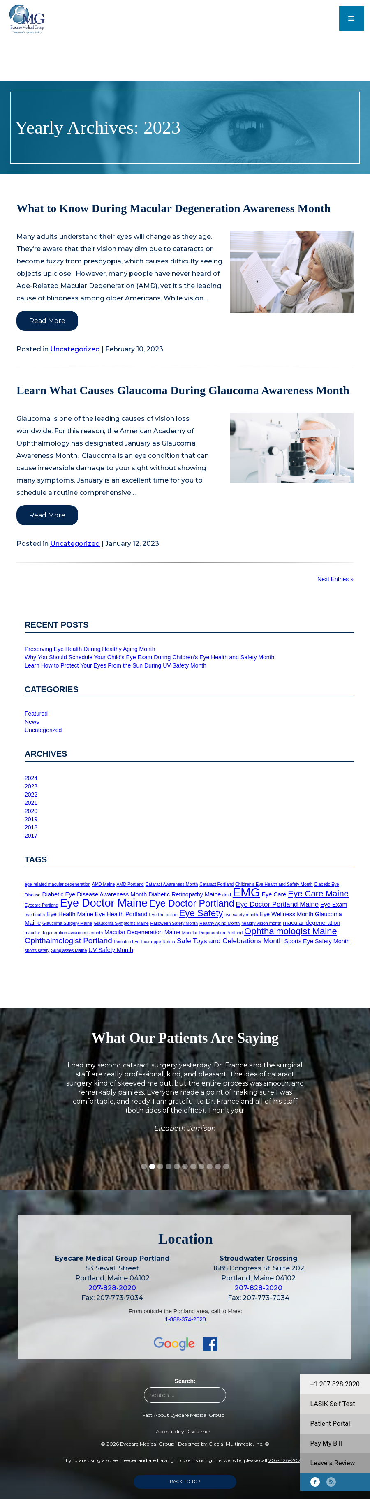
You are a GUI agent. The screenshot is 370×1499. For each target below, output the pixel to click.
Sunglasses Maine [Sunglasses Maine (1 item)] (69, 950)
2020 (31, 811)
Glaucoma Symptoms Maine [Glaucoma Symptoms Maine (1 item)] (121, 923)
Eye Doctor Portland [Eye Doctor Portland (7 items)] (191, 903)
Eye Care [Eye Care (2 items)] (273, 894)
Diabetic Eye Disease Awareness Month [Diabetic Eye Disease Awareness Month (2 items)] (94, 894)
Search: (184, 1381)
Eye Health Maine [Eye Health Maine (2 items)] (69, 914)
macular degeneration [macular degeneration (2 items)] (311, 922)
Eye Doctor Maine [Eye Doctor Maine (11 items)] (104, 903)
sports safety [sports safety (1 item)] (37, 950)
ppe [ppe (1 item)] (157, 941)
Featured (36, 713)
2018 (31, 827)
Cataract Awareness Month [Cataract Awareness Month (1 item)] (172, 884)
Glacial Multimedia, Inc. (236, 1444)
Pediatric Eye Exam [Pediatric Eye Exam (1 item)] (133, 941)
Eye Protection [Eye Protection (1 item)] (163, 914)
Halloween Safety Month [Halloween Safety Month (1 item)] (174, 923)
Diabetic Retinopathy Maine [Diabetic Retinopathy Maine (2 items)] (184, 894)
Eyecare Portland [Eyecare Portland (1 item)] (41, 905)
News (32, 721)
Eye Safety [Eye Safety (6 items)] (201, 913)
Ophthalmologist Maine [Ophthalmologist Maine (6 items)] (290, 931)
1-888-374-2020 (185, 1319)
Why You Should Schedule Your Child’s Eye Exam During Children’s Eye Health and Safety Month (149, 657)
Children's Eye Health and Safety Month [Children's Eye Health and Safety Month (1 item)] (274, 884)
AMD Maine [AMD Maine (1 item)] (103, 884)
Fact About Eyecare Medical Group (183, 1415)
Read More (47, 321)
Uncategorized (75, 349)
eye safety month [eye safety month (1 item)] (241, 914)
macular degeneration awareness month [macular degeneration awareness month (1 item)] (64, 932)
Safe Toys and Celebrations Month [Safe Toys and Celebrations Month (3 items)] (230, 941)
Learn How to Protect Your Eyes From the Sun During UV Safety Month (115, 665)
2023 (31, 786)
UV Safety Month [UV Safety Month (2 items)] (110, 950)
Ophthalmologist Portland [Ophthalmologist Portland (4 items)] (68, 940)
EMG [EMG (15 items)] (246, 892)
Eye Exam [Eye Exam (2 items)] (333, 904)
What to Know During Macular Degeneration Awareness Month (173, 208)
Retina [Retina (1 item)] (168, 941)
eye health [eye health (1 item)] (35, 914)
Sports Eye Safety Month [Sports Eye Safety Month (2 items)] (317, 941)
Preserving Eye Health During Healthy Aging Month (90, 649)
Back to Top (185, 1481)
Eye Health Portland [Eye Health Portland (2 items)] (121, 914)
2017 (31, 835)
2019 (31, 819)
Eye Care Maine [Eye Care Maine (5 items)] (318, 893)
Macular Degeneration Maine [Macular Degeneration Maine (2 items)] (142, 932)
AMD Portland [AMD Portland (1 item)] (129, 884)
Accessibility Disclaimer (183, 1431)
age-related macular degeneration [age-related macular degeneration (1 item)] (57, 884)
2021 (31, 802)
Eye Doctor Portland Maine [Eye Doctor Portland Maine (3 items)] (277, 904)
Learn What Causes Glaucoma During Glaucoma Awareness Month (182, 390)
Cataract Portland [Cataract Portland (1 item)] (216, 884)
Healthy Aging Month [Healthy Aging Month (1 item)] (219, 923)
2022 (31, 794)
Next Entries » (335, 579)
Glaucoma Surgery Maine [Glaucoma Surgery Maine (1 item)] (67, 923)
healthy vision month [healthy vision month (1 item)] (261, 923)
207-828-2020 (112, 1288)
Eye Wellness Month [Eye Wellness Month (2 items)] (286, 914)
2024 (31, 778)
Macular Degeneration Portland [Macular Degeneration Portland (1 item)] (212, 932)
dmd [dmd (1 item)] (226, 894)
